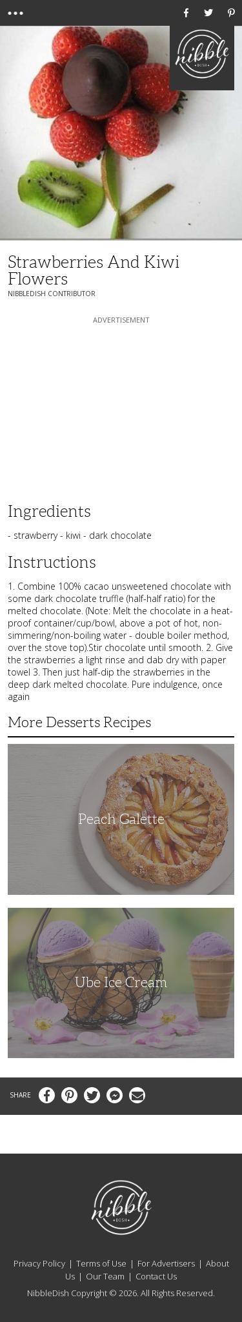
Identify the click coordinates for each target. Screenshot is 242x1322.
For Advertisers (166, 1263)
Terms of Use (101, 1263)
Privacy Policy (39, 1263)
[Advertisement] (121, 407)
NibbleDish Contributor (52, 293)
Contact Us (156, 1276)
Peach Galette (121, 819)
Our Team (105, 1276)
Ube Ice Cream (121, 982)
